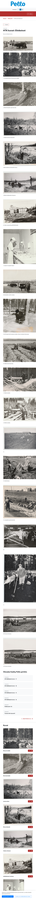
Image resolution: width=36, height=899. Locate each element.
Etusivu (4, 18)
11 (28, 718)
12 (30, 718)
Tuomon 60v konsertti (10, 713)
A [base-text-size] (20, 9)
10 (27, 718)
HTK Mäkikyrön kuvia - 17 (11, 679)
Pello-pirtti (10, 18)
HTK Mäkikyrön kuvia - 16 (11, 699)
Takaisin (6, 24)
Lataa (30, 750)
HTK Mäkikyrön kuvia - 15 (11, 692)
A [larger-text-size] (22, 9)
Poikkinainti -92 (8, 706)
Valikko (30, 13)
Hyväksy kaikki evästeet (7, 896)
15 (32, 718)
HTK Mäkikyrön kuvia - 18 (11, 686)
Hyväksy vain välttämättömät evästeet (22, 896)
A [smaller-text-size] (18, 9)
